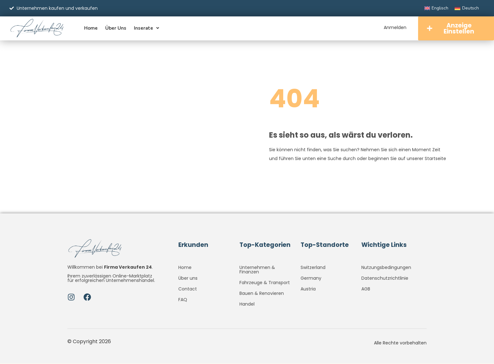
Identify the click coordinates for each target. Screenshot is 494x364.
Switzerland (313, 268)
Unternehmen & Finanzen (257, 270)
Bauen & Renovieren (261, 294)
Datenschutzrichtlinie (384, 279)
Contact (187, 290)
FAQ (182, 300)
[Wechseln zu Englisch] (436, 8)
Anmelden (394, 27)
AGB (365, 290)
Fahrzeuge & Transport (264, 283)
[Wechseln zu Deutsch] (466, 8)
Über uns (115, 28)
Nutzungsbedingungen (386, 268)
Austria (308, 290)
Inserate (146, 28)
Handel (247, 305)
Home (91, 28)
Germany (311, 279)
